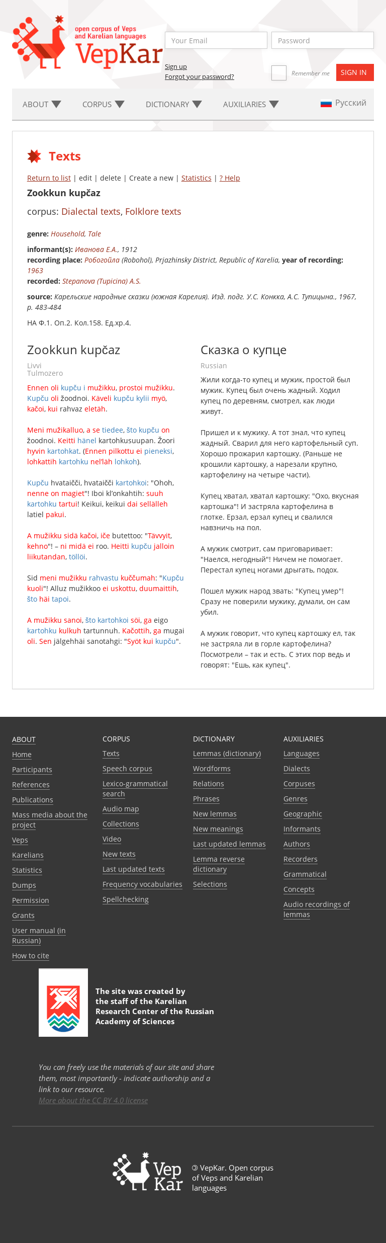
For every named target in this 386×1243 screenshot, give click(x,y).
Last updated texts (134, 869)
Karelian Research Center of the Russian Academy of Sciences (154, 1011)
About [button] (42, 104)
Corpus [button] (103, 104)
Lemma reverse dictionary (219, 864)
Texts (111, 753)
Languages (301, 753)
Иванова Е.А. (96, 249)
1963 (35, 270)
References (31, 784)
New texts (119, 854)
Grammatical (305, 874)
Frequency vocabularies (142, 884)
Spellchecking (126, 899)
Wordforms (212, 768)
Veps (20, 840)
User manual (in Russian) (39, 935)
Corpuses (299, 783)
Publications (32, 799)
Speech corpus (127, 768)
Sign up (176, 66)
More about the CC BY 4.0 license (93, 1100)
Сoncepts (299, 889)
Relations (208, 783)
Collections (121, 823)
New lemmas (215, 813)
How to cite (30, 955)
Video (112, 839)
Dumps (24, 885)
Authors (296, 844)
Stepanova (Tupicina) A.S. (101, 281)
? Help (230, 178)
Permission (30, 900)
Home (22, 754)
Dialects (296, 768)
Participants (32, 769)
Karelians (28, 855)
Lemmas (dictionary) (227, 753)
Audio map (121, 808)
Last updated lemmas (229, 844)
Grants (23, 915)
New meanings (218, 829)
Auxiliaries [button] (251, 104)
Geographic (302, 813)
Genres (295, 798)
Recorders (300, 859)
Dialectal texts (91, 211)
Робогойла (102, 260)
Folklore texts (153, 211)
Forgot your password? (199, 76)
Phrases (206, 798)
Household (67, 233)
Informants (302, 829)
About (24, 739)
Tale (94, 233)
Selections (210, 884)
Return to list (49, 178)
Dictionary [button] (174, 104)
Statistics (196, 178)
